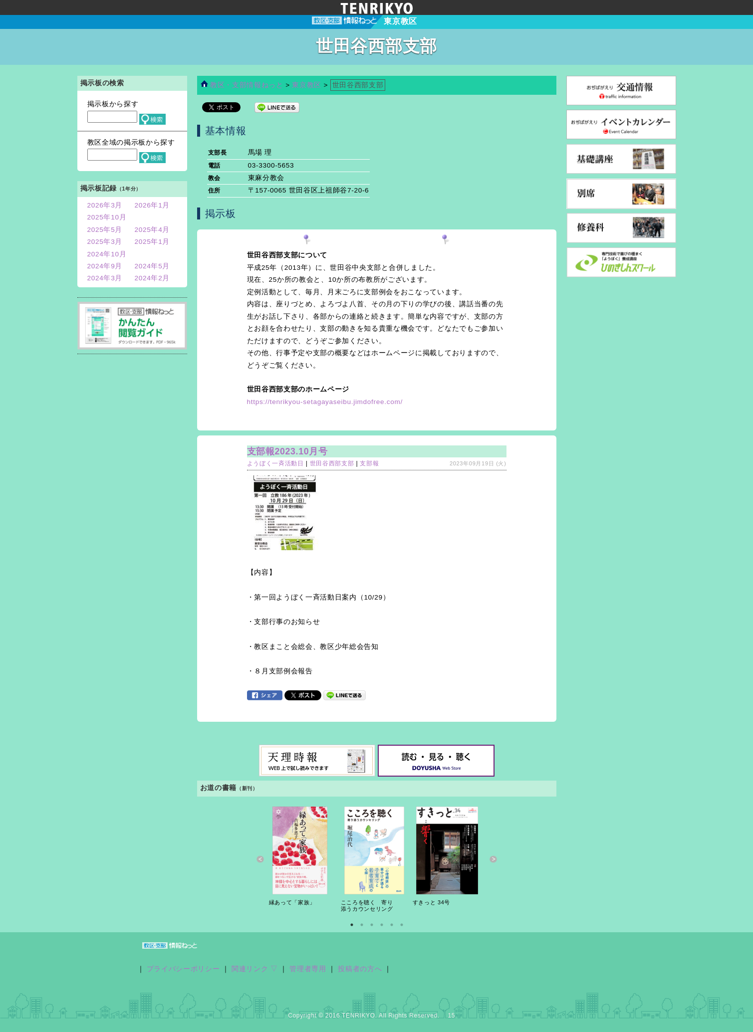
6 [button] (402, 925)
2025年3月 (105, 241)
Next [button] (493, 859)
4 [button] (382, 925)
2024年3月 (105, 278)
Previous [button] (260, 859)
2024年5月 (152, 266)
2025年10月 (107, 217)
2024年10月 (107, 254)
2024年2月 (152, 278)
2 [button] (362, 925)
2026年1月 (152, 205)
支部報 (369, 463)
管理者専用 (307, 969)
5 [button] (392, 925)
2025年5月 (105, 229)
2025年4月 (152, 229)
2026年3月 (105, 205)
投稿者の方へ (360, 969)
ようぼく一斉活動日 (275, 463)
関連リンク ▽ (255, 969)
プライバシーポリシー (183, 969)
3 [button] (372, 925)
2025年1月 (152, 241)
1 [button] (352, 925)
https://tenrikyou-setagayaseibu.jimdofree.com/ (325, 402)
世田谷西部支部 (332, 463)
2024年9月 (105, 266)
